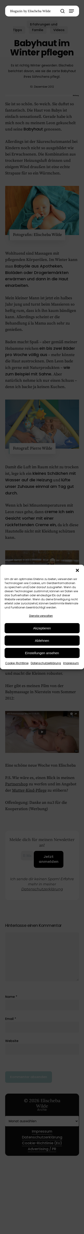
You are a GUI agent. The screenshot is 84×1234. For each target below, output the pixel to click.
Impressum (71, 663)
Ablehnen (42, 640)
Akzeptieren (42, 628)
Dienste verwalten (41, 616)
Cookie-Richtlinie (16, 663)
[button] (77, 570)
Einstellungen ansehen (42, 653)
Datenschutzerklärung (46, 663)
